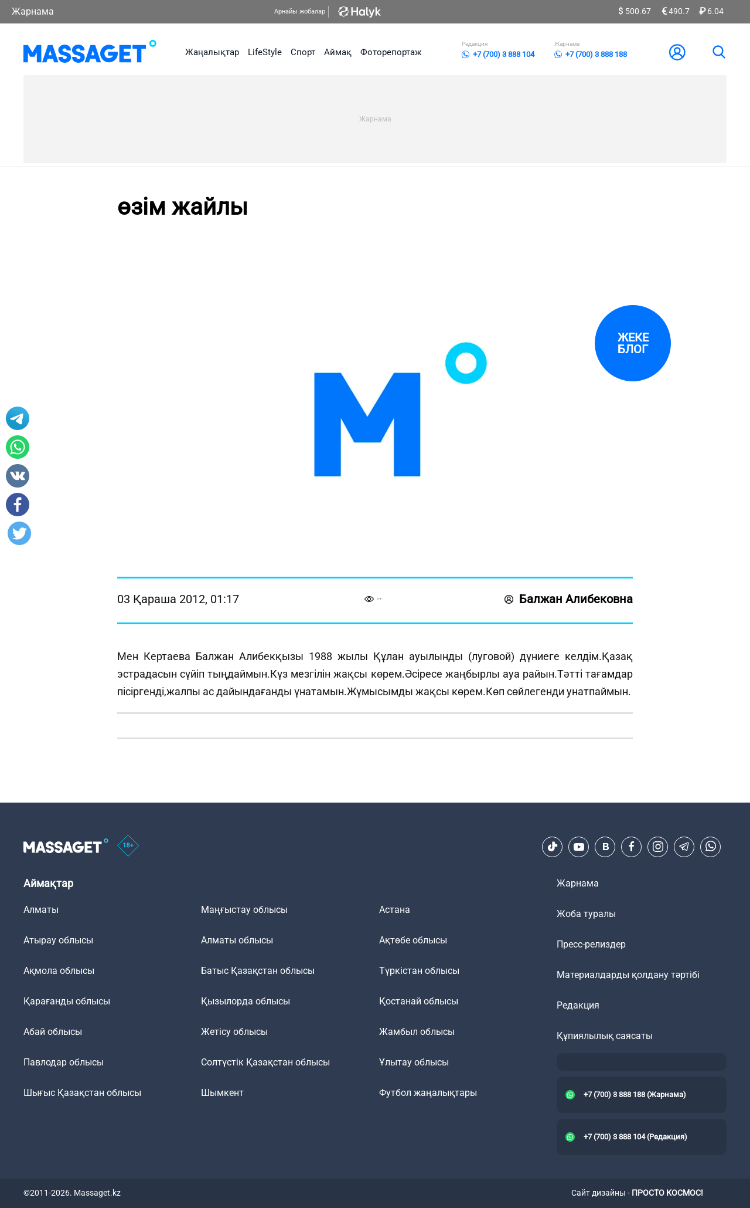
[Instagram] (658, 846)
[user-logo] (677, 52)
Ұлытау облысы (414, 1062)
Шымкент (222, 1092)
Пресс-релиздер (591, 944)
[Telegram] (684, 846)
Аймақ (338, 52)
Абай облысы (52, 1031)
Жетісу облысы (234, 1031)
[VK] (605, 846)
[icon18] (128, 846)
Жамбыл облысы (417, 1031)
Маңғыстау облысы (244, 909)
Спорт (303, 52)
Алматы (41, 909)
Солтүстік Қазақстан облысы (265, 1062)
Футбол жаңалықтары (428, 1092)
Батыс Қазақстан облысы (258, 970)
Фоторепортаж (390, 52)
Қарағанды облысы (66, 1001)
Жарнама (33, 11)
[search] (718, 52)
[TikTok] (552, 846)
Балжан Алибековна (568, 599)
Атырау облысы (58, 940)
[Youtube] (579, 846)
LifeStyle (265, 52)
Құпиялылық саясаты (605, 1035)
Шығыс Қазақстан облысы (82, 1092)
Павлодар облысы (63, 1062)
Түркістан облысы (419, 970)
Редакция (578, 1005)
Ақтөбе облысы (413, 940)
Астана (394, 909)
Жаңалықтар (212, 52)
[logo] (89, 52)
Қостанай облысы (418, 1001)
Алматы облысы (237, 940)
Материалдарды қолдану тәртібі (628, 974)
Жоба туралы (586, 913)
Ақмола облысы (58, 970)
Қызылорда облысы (245, 1001)
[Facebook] (632, 846)
